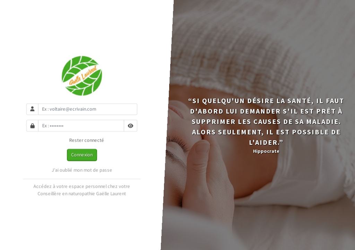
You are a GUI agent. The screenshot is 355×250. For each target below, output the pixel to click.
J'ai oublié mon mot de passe (82, 170)
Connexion (82, 154)
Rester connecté (82, 140)
